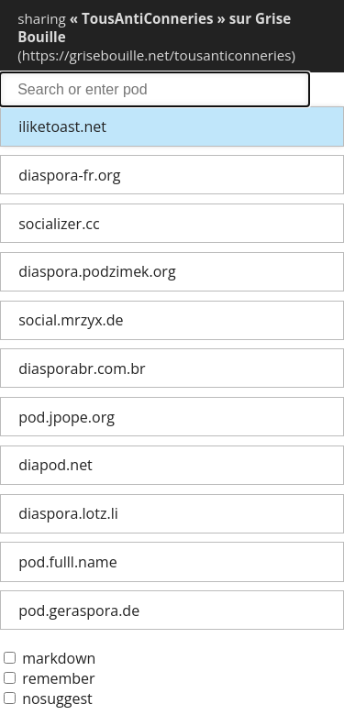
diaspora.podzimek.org (96, 271)
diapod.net (55, 465)
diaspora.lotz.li (68, 513)
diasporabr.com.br (81, 368)
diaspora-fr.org (69, 175)
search (154, 89)
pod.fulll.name (67, 562)
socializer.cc (58, 224)
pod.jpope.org (66, 417)
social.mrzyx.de (70, 320)
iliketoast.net (62, 126)
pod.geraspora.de (78, 610)
